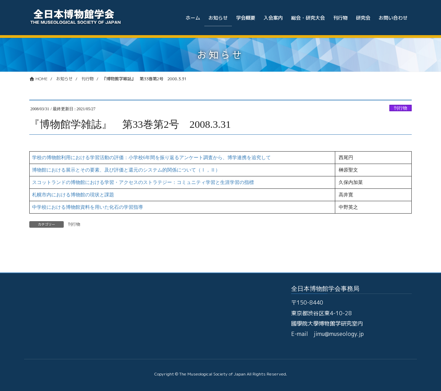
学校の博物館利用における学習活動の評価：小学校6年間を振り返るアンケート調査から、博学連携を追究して (151, 157)
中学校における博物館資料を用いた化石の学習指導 (87, 207)
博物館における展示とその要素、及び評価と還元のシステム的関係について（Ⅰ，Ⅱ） (126, 170)
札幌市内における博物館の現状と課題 (73, 194)
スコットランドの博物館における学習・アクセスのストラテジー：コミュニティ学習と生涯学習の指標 (143, 182)
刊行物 (400, 108)
